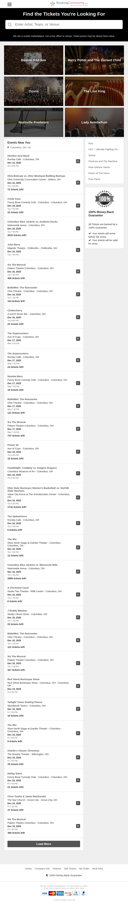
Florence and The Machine (103, 161)
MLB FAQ (97, 868)
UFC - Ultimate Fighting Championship (106, 149)
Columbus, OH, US (19, 147)
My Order (84, 868)
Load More (43, 844)
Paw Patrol (94, 179)
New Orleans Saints (99, 167)
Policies (57, 868)
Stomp (92, 155)
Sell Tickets (70, 868)
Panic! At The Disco (99, 173)
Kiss (91, 143)
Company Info (42, 868)
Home (28, 868)
